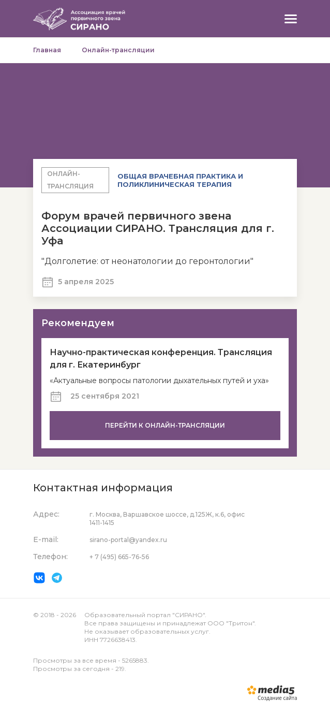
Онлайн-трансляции (118, 50)
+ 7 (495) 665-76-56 (119, 557)
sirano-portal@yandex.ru (128, 540)
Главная (47, 50)
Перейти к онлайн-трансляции (165, 425)
